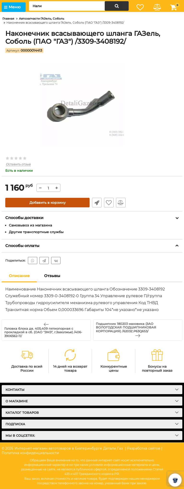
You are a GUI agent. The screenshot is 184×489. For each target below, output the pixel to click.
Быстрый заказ (97, 202)
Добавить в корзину (47, 202)
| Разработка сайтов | (143, 448)
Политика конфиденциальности (30, 453)
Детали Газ (113, 448)
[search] (79, 6)
